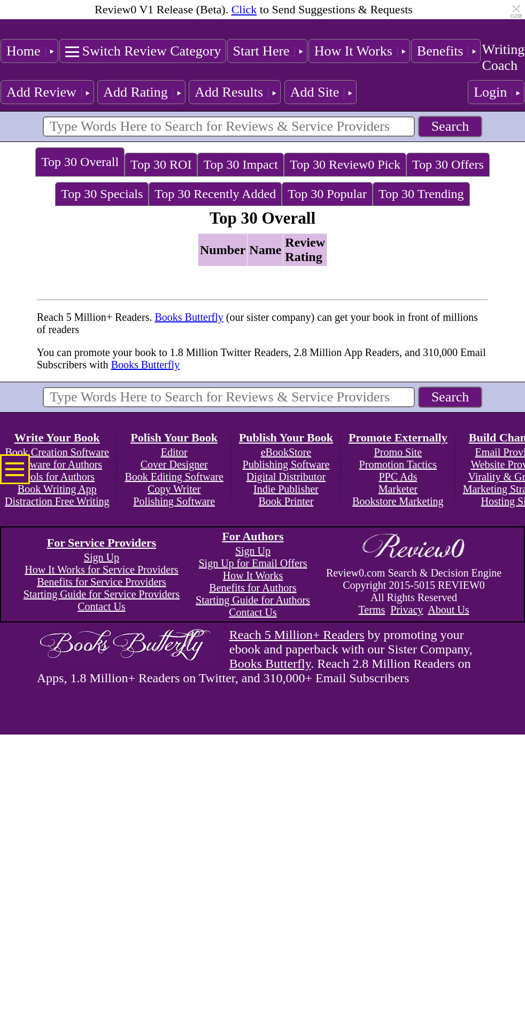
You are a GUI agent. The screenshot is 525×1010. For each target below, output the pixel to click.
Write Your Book (57, 437)
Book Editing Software (174, 477)
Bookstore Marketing (398, 501)
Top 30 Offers (448, 164)
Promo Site (398, 452)
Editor (174, 452)
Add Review (41, 92)
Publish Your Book (286, 437)
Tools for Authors (57, 477)
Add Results (229, 92)
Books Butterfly (189, 317)
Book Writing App (57, 489)
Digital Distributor (286, 477)
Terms (372, 610)
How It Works (353, 51)
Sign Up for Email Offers (252, 563)
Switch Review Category (151, 51)
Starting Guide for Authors (253, 600)
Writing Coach (503, 57)
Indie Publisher (286, 489)
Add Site (314, 92)
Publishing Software (286, 464)
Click (244, 9)
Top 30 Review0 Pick (345, 164)
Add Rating (135, 92)
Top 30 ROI (160, 164)
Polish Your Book (174, 437)
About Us (448, 610)
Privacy (406, 610)
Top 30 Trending (421, 194)
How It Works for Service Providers (101, 569)
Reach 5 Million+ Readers (297, 635)
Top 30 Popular (327, 194)
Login (490, 92)
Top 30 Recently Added (215, 194)
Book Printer (286, 501)
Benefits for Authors (252, 588)
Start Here (261, 51)
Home (23, 51)
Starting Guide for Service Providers (102, 594)
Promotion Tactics (398, 464)
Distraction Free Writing (57, 501)
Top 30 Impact (240, 164)
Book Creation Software (57, 452)
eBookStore (286, 452)
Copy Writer (174, 489)
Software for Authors (57, 464)
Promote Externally (398, 437)
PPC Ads (398, 477)
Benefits (440, 51)
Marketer (398, 489)
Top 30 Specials (102, 194)
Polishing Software (174, 501)
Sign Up (101, 557)
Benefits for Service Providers (101, 582)
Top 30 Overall (80, 162)
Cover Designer (174, 464)
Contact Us (101, 606)
